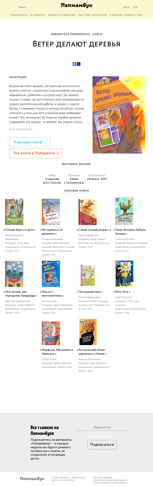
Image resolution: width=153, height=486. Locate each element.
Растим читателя (92, 15)
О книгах (37, 15)
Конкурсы (19, 15)
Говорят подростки (126, 15)
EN (135, 7)
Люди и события (62, 15)
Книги (97, 34)
